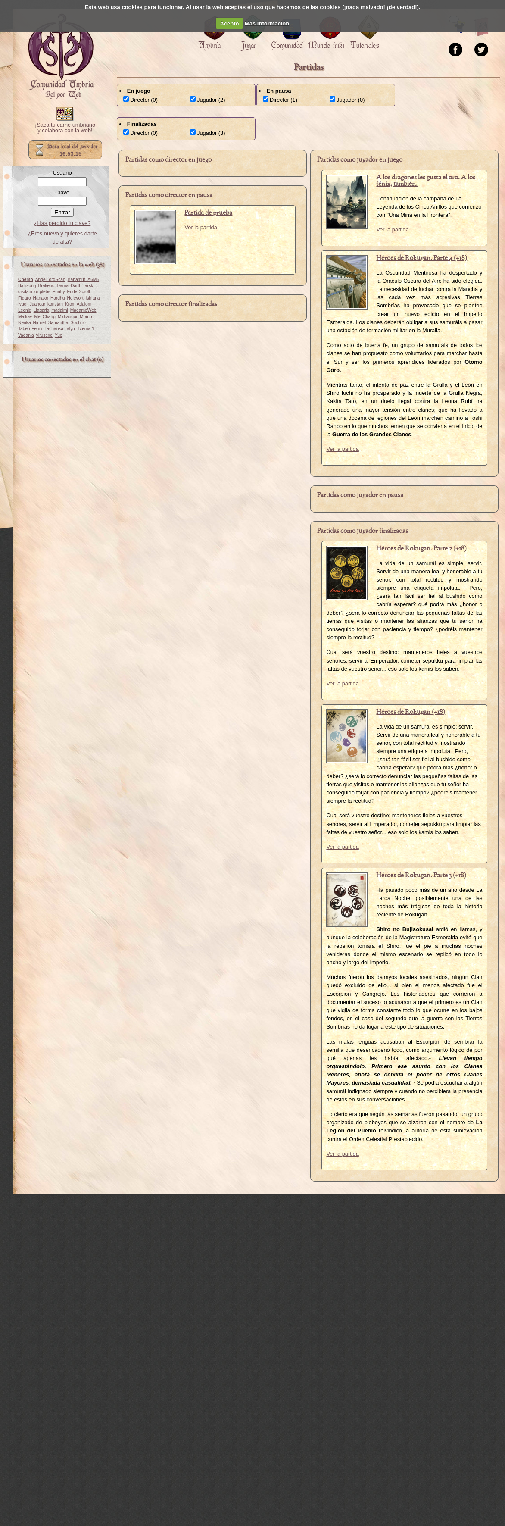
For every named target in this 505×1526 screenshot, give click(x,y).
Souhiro (77, 322)
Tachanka (53, 328)
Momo (86, 316)
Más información (267, 23)
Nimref (39, 322)
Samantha (58, 322)
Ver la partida (200, 227)
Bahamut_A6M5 (83, 279)
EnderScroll (78, 291)
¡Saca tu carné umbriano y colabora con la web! (65, 128)
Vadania (26, 335)
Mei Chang (45, 316)
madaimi (59, 310)
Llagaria (41, 310)
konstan (55, 304)
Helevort (75, 298)
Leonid (24, 310)
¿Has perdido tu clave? (62, 223)
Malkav (25, 316)
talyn (70, 328)
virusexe (44, 335)
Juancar (37, 304)
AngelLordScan (50, 279)
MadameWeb (83, 310)
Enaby (59, 291)
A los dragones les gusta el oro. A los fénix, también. (425, 181)
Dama (63, 285)
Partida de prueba (208, 213)
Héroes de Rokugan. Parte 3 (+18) (421, 875)
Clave (62, 192)
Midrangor (68, 316)
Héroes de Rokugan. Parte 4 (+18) (421, 258)
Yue (58, 335)
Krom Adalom (78, 304)
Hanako (40, 298)
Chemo (25, 279)
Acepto (229, 23)
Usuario (62, 172)
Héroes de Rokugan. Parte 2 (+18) (421, 548)
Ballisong (27, 285)
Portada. (60, 56)
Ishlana (93, 298)
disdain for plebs (34, 291)
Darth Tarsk (82, 285)
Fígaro (24, 298)
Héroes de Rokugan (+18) (410, 712)
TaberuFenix (30, 328)
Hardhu (57, 298)
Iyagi (23, 304)
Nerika (24, 322)
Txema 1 (85, 328)
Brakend (46, 285)
